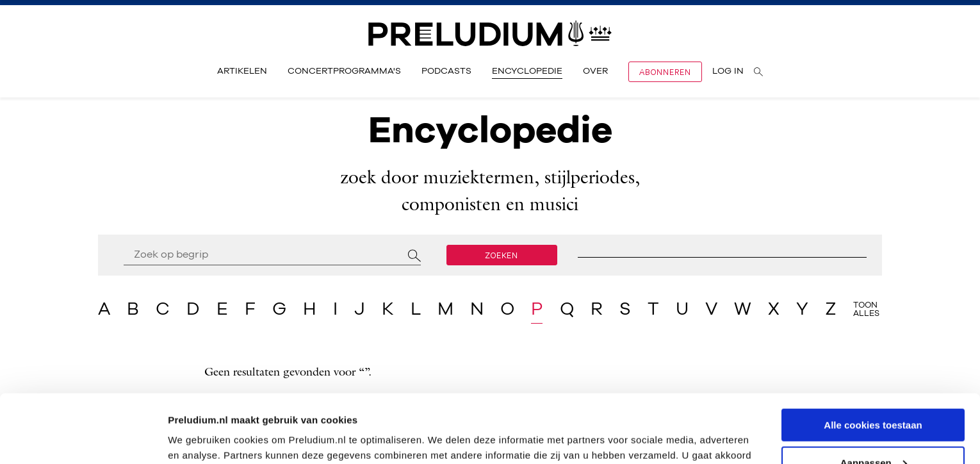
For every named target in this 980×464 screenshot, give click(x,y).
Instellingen (195, 438)
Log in (728, 71)
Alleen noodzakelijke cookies (873, 432)
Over (595, 71)
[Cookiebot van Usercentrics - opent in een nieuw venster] (83, 439)
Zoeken (501, 255)
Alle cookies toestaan (873, 356)
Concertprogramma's (344, 71)
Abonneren (665, 72)
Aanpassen (873, 394)
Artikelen (242, 71)
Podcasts (446, 71)
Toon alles (866, 309)
